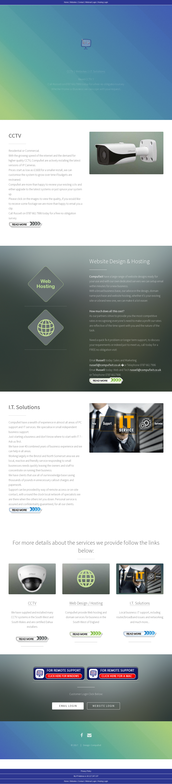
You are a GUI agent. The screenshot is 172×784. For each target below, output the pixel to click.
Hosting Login (103, 2)
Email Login (68, 705)
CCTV (70, 71)
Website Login (104, 705)
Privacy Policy (86, 771)
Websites (73, 2)
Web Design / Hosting (86, 603)
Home (66, 2)
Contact (81, 2)
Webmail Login (90, 2)
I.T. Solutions (97, 71)
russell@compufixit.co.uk (105, 365)
